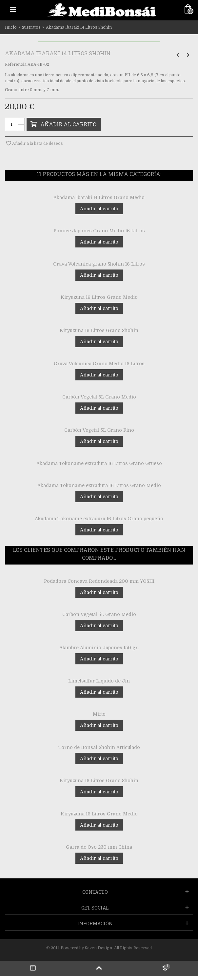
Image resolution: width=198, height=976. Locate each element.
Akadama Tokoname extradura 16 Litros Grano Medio (99, 485)
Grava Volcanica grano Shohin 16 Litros (99, 264)
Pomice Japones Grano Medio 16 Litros (99, 230)
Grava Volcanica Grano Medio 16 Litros (99, 363)
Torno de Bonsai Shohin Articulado (99, 747)
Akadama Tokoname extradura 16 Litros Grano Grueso (99, 463)
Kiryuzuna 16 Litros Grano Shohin (99, 330)
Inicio (11, 27)
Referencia (16, 64)
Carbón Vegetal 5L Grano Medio (99, 396)
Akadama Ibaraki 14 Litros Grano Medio (99, 197)
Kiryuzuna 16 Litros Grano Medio (99, 297)
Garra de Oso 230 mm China (99, 847)
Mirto (99, 714)
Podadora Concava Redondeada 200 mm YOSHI (99, 581)
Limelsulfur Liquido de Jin (99, 680)
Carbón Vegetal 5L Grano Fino (99, 430)
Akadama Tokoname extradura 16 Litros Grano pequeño (99, 518)
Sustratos (31, 27)
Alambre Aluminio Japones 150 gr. (99, 647)
